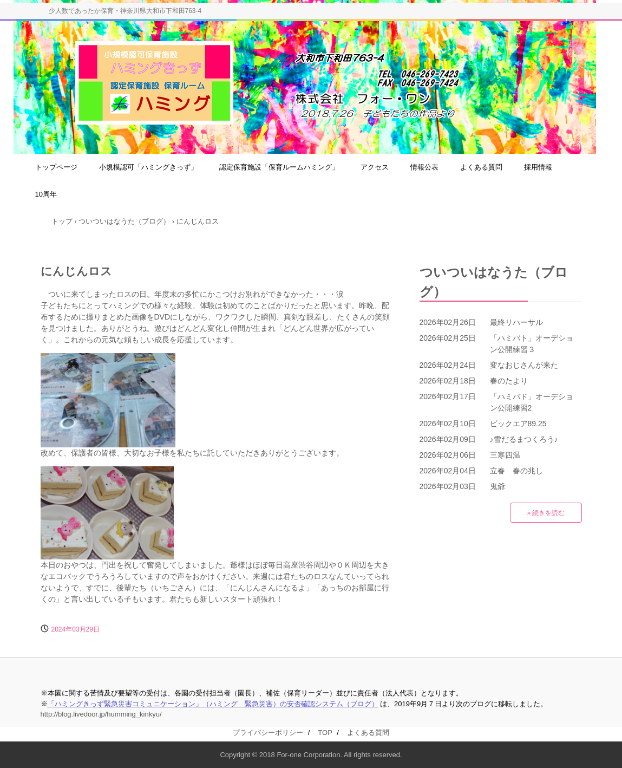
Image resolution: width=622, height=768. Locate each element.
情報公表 (424, 167)
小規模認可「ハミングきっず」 (148, 167)
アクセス (375, 167)
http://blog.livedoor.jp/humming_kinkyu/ (101, 714)
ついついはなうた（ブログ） (494, 282)
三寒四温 (505, 455)
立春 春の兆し (516, 470)
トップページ (56, 167)
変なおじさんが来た (524, 365)
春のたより (509, 380)
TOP (325, 732)
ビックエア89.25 (518, 423)
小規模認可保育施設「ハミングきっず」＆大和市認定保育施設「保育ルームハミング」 (327, 87)
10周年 (46, 194)
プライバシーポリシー (268, 732)
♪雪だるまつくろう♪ (524, 439)
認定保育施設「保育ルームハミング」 (279, 167)
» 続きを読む (546, 513)
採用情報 (538, 167)
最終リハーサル (516, 322)
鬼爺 (497, 486)
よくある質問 (481, 167)
